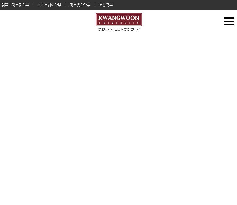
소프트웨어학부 (49, 5)
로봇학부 (106, 5)
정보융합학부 (80, 5)
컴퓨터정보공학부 (15, 5)
